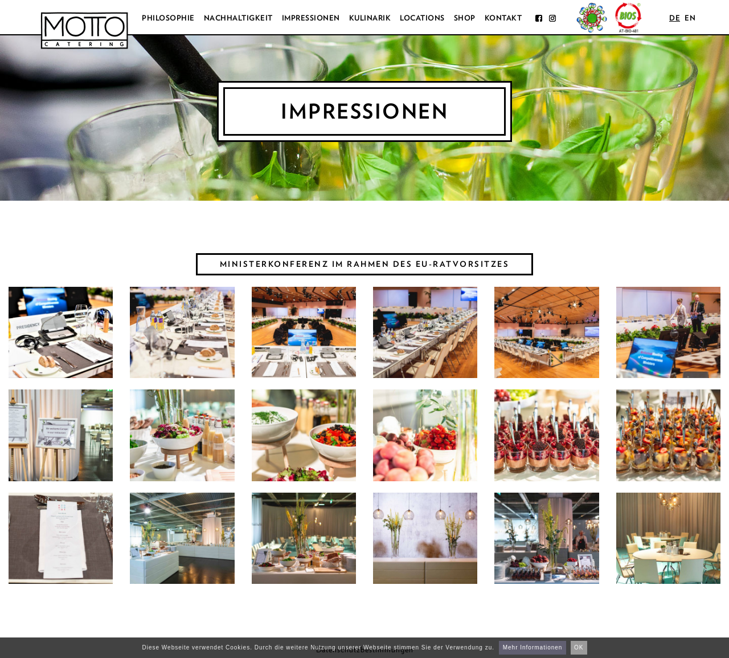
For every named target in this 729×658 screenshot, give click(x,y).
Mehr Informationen (533, 647)
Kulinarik (370, 18)
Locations (422, 18)
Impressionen (311, 18)
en (690, 18)
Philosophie (168, 18)
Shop (465, 18)
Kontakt (503, 18)
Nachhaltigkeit (238, 18)
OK (578, 647)
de (674, 18)
